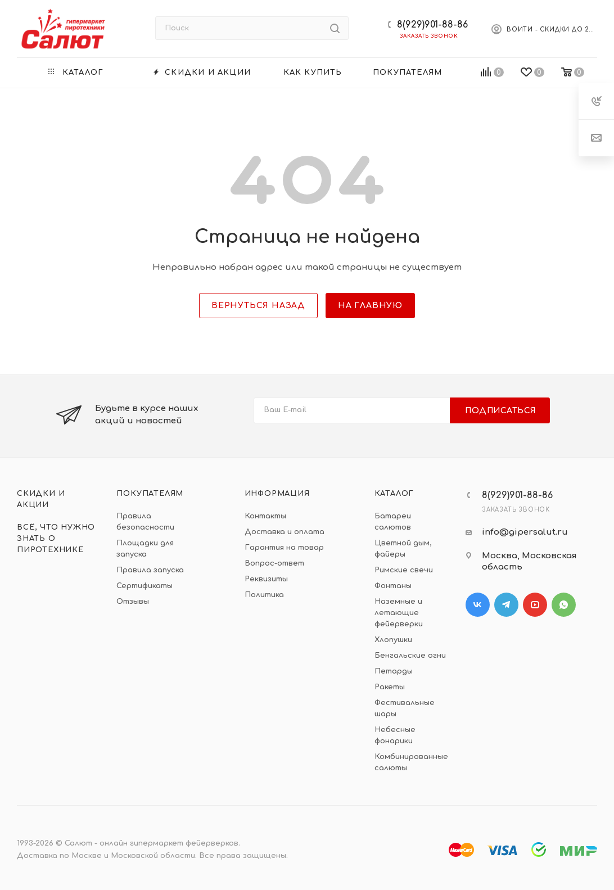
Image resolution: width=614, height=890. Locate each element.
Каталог (394, 494)
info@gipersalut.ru (525, 532)
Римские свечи (403, 570)
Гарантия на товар (284, 548)
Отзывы (132, 602)
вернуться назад (258, 305)
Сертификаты (144, 586)
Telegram (506, 605)
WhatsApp (564, 605)
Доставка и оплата (284, 532)
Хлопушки (393, 640)
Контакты (265, 516)
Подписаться (500, 410)
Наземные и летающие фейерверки (398, 613)
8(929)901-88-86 (432, 25)
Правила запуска (150, 570)
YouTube (535, 605)
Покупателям (149, 494)
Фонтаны (393, 586)
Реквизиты (266, 579)
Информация (277, 494)
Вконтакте (478, 605)
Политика (264, 595)
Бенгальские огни (410, 655)
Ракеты (389, 687)
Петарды (393, 671)
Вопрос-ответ (274, 563)
